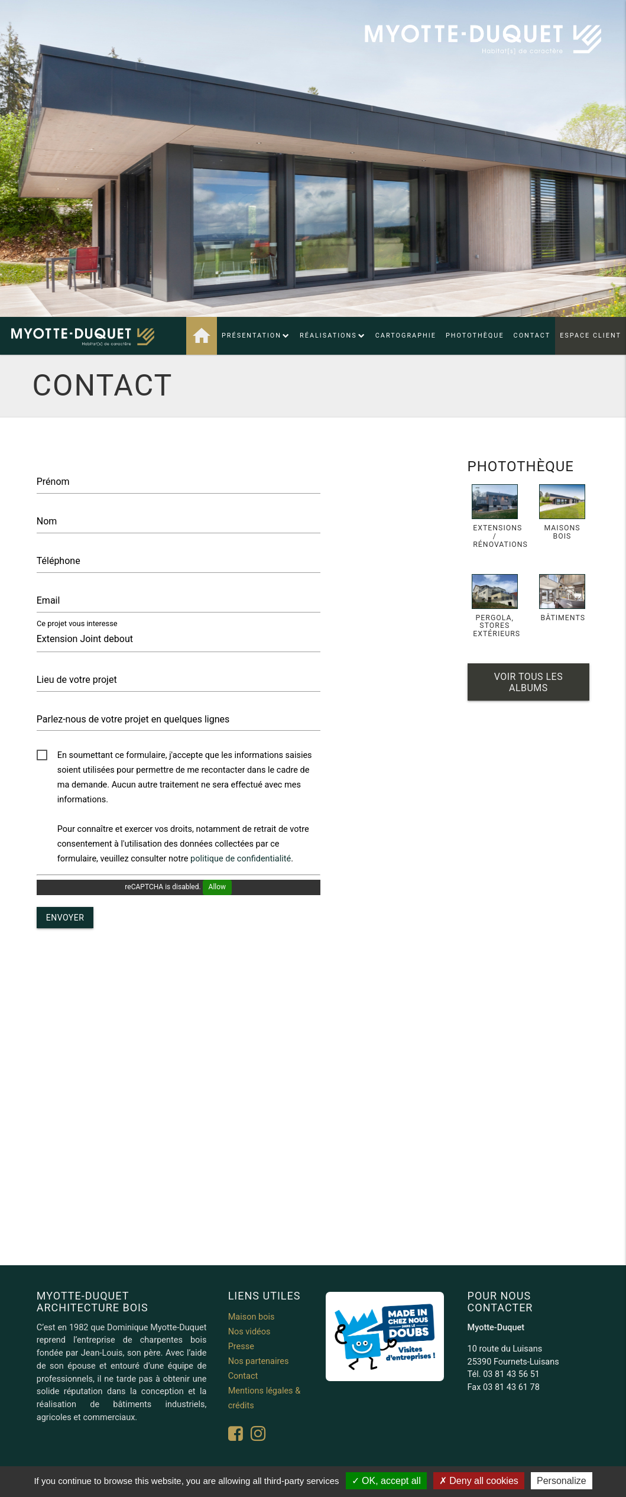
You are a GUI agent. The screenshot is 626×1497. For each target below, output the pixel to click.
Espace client (590, 335)
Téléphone (58, 560)
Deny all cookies (478, 1481)
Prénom (53, 481)
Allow (217, 887)
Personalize (561, 1481)
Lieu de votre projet (77, 679)
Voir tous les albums (528, 682)
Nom (47, 521)
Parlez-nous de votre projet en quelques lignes (133, 719)
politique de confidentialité (240, 859)
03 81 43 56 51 (511, 1374)
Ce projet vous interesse (77, 622)
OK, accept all (386, 1481)
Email (48, 600)
